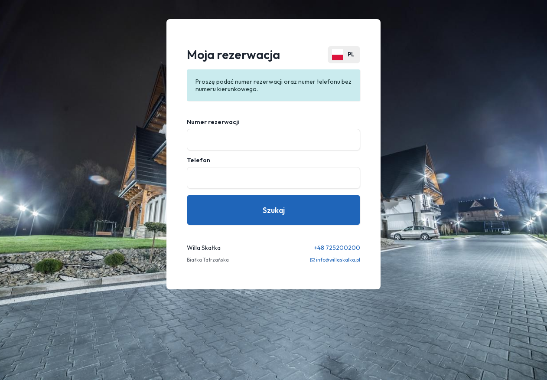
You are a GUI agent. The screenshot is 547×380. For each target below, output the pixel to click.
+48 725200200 (337, 248)
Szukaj (274, 210)
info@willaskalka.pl (338, 260)
